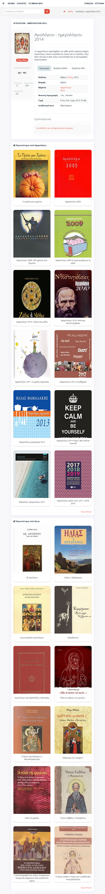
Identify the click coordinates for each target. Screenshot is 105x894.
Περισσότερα (86, 512)
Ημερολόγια (65, 87)
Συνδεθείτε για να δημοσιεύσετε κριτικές (54, 128)
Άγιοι (62, 90)
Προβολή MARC (60, 68)
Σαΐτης (70, 77)
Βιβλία (70, 11)
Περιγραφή (44, 68)
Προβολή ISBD (78, 68)
